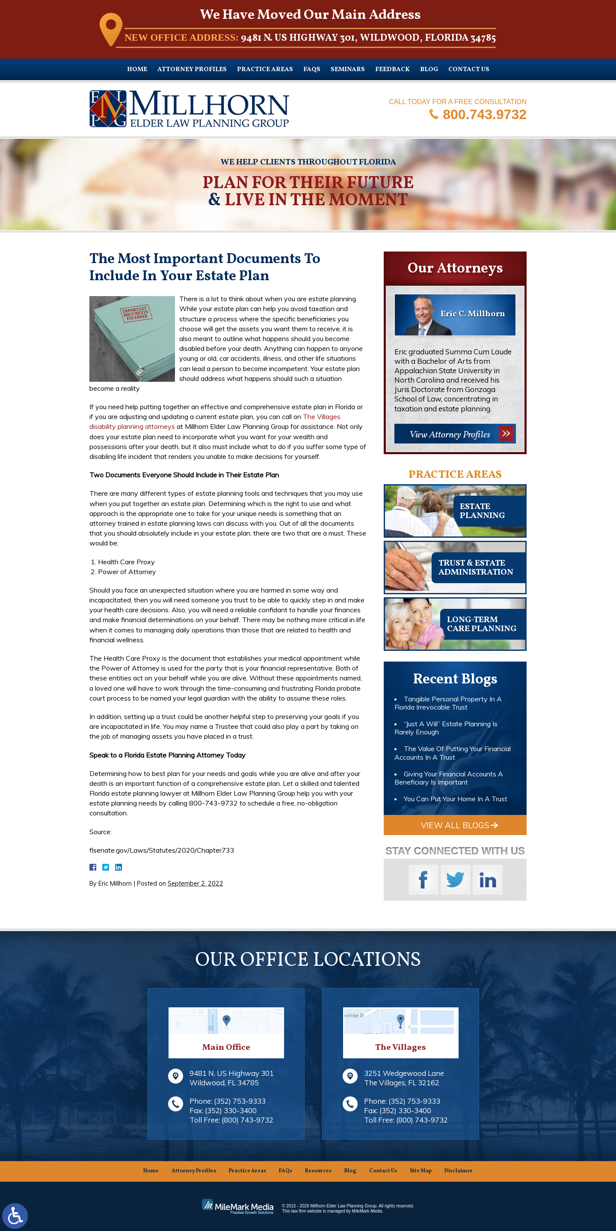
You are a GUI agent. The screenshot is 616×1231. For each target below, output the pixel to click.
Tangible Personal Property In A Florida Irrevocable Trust (448, 703)
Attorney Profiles (192, 69)
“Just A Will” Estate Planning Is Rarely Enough (446, 727)
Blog (429, 69)
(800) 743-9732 (247, 1119)
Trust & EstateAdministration (475, 567)
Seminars (348, 69)
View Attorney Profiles (449, 435)
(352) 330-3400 (231, 1110)
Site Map (421, 1171)
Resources (318, 1171)
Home (137, 69)
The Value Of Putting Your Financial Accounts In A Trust (452, 752)
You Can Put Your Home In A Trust (455, 798)
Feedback (392, 69)
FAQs (311, 69)
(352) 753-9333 (240, 1100)
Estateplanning (482, 511)
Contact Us (468, 69)
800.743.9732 (485, 114)
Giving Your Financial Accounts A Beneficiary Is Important (448, 778)
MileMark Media (367, 1211)
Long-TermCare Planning (481, 624)
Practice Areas (265, 69)
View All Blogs (455, 825)
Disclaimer (458, 1171)
